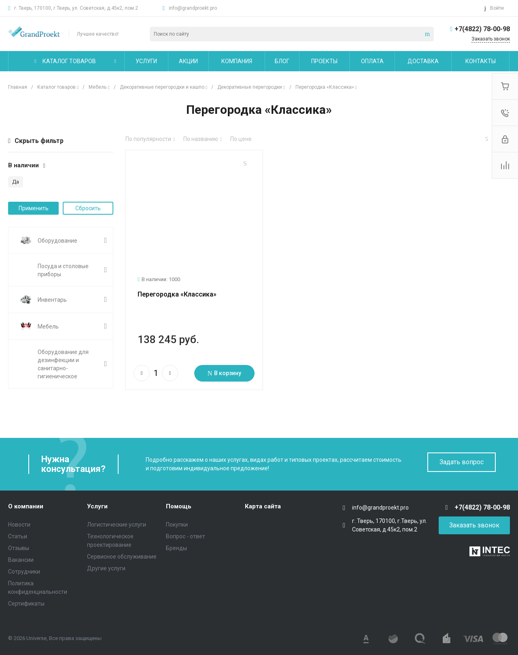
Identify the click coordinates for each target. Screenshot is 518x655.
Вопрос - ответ (185, 534)
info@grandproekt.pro (193, 8)
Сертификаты (26, 602)
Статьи (17, 534)
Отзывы (18, 546)
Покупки (177, 523)
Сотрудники (24, 570)
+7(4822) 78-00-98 (482, 29)
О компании (25, 505)
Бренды (176, 546)
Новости (19, 523)
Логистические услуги (116, 523)
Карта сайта (263, 505)
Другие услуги (106, 566)
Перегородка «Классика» (177, 284)
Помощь (178, 505)
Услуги (97, 505)
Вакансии (21, 558)
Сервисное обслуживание (122, 555)
